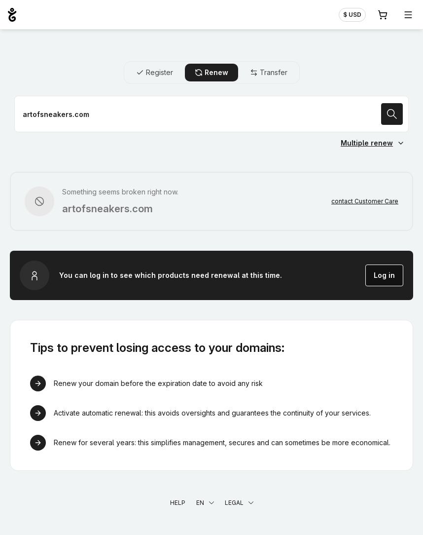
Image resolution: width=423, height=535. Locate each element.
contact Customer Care (364, 201)
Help (177, 502)
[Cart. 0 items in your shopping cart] (382, 15)
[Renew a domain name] (211, 114)
